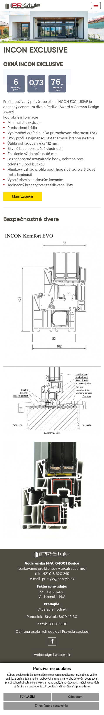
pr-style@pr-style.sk (58, 579)
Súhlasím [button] (27, 696)
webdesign (43, 655)
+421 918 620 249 (55, 574)
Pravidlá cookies (75, 631)
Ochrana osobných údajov (37, 631)
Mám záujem (22, 196)
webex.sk (62, 655)
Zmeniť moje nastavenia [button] (51, 705)
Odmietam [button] (75, 696)
